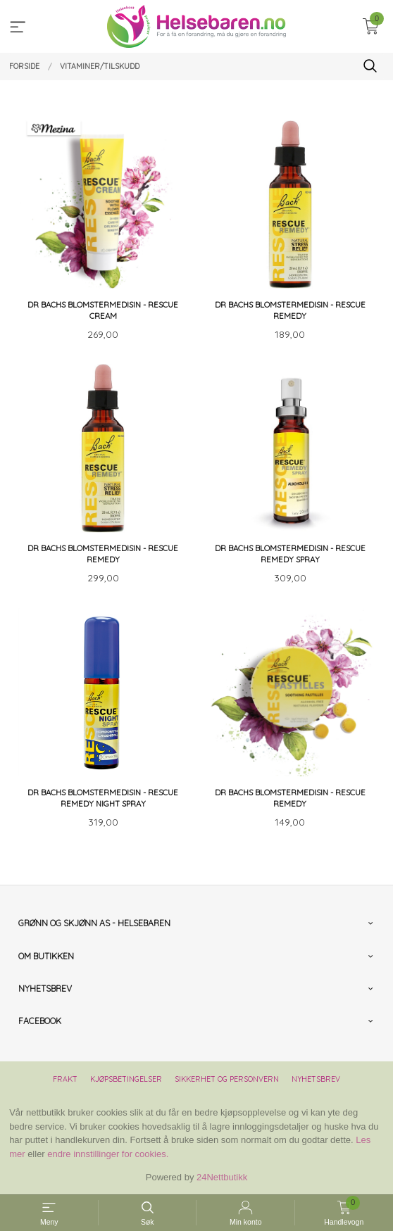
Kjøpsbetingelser (126, 1079)
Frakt (65, 1079)
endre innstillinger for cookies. (107, 1154)
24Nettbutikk (221, 1177)
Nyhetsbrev (316, 1079)
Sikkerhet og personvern (227, 1079)
